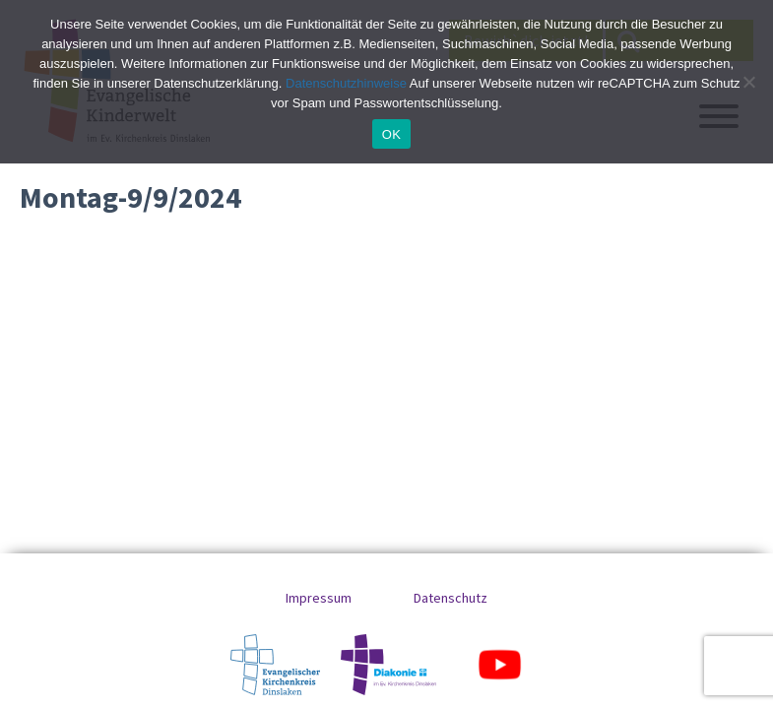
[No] (748, 82)
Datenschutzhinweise (346, 83)
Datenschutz (450, 598)
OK (391, 134)
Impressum (319, 598)
